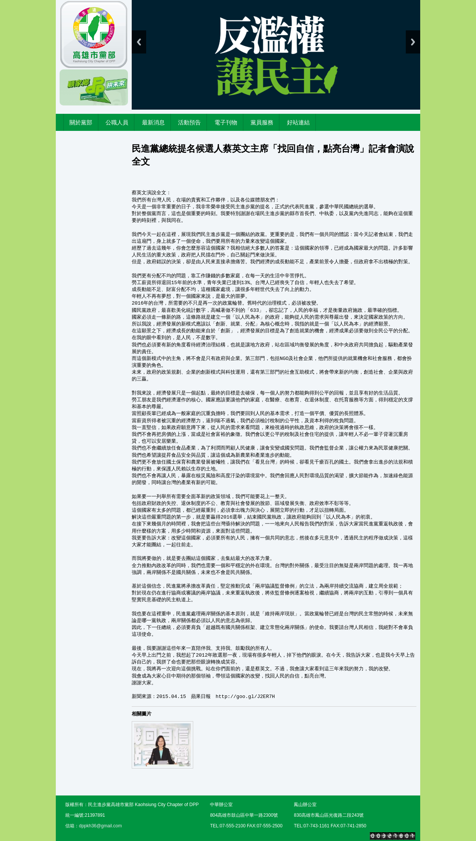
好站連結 (298, 122)
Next (413, 41)
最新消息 (153, 122)
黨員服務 (262, 122)
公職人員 (117, 122)
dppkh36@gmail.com (100, 825)
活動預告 (189, 122)
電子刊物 (225, 122)
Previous (139, 41)
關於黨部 (80, 122)
